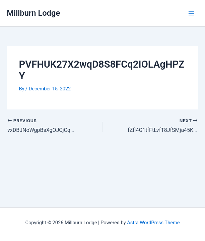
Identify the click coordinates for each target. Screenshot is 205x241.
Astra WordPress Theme (153, 223)
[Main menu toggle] (191, 13)
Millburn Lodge (33, 13)
